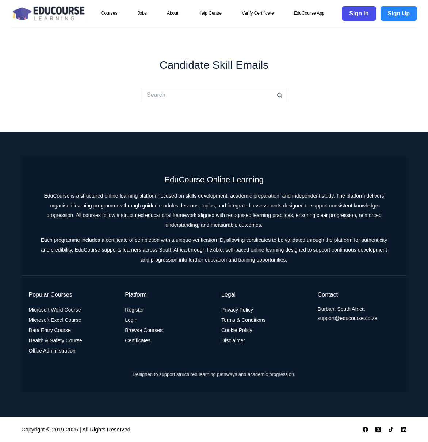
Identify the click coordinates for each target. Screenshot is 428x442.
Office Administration (52, 351)
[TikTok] (391, 429)
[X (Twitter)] (378, 429)
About (172, 13)
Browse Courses (144, 330)
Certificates (137, 340)
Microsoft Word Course (55, 310)
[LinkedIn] (403, 429)
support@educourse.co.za (348, 318)
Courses (109, 13)
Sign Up (399, 13)
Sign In (358, 13)
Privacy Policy (237, 310)
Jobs (142, 13)
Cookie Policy (236, 330)
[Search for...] (206, 95)
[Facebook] (365, 429)
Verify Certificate (258, 13)
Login (131, 320)
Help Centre (210, 13)
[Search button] (279, 95)
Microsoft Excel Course (55, 320)
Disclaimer (233, 340)
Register (134, 310)
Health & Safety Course (55, 340)
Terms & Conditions (243, 320)
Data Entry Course (50, 330)
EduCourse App (309, 13)
